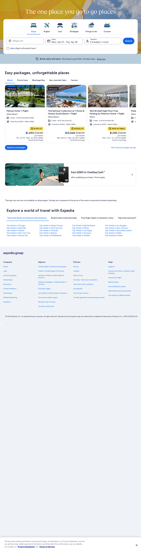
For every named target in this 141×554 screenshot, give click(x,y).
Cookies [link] (76, 271)
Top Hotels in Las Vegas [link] (82, 230)
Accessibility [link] (77, 289)
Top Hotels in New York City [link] (18, 233)
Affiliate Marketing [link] (10, 297)
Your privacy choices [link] (80, 293)
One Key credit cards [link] (46, 306)
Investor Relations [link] (9, 289)
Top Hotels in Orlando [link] (48, 230)
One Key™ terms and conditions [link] (85, 280)
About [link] (5, 266)
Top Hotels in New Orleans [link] (116, 228)
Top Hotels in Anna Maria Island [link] (118, 230)
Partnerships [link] (8, 280)
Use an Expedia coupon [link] (117, 286)
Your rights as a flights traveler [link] (119, 295)
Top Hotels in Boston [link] (48, 233)
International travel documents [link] (119, 291)
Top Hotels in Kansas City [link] (17, 235)
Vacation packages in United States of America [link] (52, 283)
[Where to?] (25, 41)
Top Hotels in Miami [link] (80, 228)
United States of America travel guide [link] (52, 266)
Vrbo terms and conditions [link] (83, 284)
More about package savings (123, 147)
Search (128, 41)
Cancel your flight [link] (114, 278)
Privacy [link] (75, 266)
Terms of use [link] (78, 275)
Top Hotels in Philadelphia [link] (50, 235)
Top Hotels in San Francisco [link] (51, 228)
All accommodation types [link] (47, 297)
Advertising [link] (7, 293)
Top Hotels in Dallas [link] (113, 233)
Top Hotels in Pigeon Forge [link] (51, 225)
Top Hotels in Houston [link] (81, 233)
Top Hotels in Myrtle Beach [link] (83, 225)
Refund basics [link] (113, 282)
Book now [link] (101, 59)
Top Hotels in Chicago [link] (16, 225)
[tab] (33, 26)
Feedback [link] (7, 302)
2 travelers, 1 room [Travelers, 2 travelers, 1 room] (99, 42)
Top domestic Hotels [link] (114, 235)
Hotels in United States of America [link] (51, 271)
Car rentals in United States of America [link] (52, 293)
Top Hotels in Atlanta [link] (15, 230)
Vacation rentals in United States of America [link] (51, 276)
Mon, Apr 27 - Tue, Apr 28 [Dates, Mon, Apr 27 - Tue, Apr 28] (64, 42)
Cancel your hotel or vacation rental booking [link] (121, 272)
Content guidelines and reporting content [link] (89, 297)
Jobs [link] (5, 271)
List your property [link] (9, 275)
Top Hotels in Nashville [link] (16, 228)
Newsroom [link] (7, 284)
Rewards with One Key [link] (46, 302)
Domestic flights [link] (44, 289)
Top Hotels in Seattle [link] (81, 235)
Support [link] (111, 266)
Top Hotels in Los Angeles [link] (116, 225)
